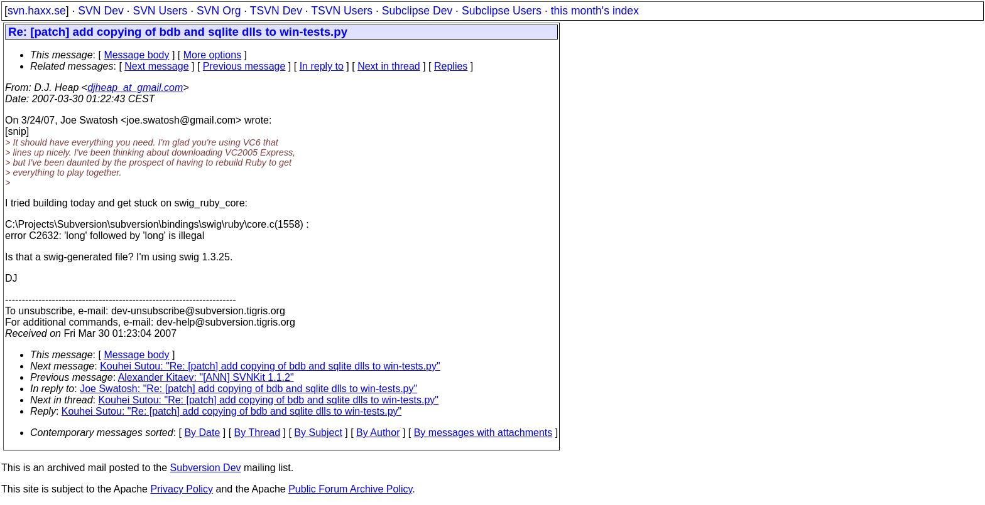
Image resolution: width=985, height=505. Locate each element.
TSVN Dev (276, 10)
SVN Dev (100, 10)
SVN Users (160, 10)
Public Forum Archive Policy (350, 489)
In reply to (322, 66)
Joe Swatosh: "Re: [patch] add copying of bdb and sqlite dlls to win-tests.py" (248, 388)
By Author (378, 432)
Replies (450, 66)
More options (212, 55)
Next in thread (388, 66)
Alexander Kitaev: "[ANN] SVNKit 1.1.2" (206, 377)
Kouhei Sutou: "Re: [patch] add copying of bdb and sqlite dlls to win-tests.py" (270, 366)
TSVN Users (342, 10)
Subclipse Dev (417, 10)
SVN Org (219, 10)
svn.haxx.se (37, 10)
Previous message (244, 66)
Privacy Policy (181, 489)
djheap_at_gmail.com (135, 87)
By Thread (257, 432)
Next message (156, 66)
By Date (202, 432)
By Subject (318, 432)
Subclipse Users (501, 10)
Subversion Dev (205, 467)
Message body (136, 55)
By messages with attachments (483, 432)
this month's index (595, 10)
